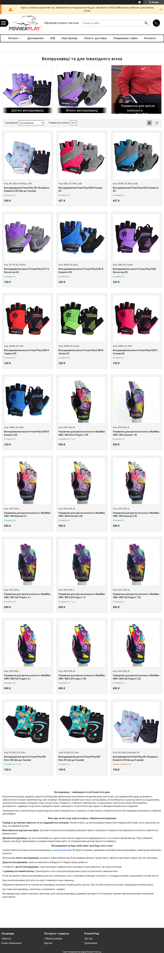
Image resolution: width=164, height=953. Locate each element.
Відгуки (48, 943)
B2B (52, 38)
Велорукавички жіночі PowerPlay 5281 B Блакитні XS (80, 271)
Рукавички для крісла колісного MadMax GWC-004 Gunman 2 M (81, 514)
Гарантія (6, 938)
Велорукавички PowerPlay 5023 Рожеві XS (80, 189)
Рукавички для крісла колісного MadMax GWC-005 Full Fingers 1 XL (136, 596)
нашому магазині (62, 850)
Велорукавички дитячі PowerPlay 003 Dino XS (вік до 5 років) (79, 758)
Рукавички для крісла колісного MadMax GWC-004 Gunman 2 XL (136, 514)
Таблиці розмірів (53, 938)
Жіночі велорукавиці (82, 110)
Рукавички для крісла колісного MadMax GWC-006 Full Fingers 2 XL (136, 677)
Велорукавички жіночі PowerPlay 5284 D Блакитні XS (26, 433)
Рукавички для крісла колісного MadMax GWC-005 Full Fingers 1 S (81, 596)
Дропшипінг (90, 943)
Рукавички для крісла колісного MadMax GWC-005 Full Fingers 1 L (27, 596)
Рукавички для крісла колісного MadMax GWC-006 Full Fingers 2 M (81, 677)
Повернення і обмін (125, 38)
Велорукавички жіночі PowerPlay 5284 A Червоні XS (26, 352)
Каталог (13, 38)
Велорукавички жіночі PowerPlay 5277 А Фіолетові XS (26, 271)
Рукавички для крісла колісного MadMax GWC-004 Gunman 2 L (27, 514)
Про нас (88, 938)
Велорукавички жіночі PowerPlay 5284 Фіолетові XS (134, 271)
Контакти (150, 38)
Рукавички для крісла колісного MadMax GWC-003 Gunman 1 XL (136, 433)
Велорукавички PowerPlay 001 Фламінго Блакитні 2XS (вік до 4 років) (26, 189)
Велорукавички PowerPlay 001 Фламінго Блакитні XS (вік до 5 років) (135, 758)
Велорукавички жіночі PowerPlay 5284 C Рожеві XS (135, 352)
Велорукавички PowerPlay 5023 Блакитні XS (135, 189)
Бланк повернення (12, 943)
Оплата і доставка (95, 38)
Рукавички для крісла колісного (138, 108)
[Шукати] (146, 23)
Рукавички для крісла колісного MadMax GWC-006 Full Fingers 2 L (27, 677)
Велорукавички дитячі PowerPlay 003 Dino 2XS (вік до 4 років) (25, 758)
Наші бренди (69, 38)
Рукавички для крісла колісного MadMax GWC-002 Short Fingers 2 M (81, 433)
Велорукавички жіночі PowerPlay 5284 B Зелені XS (80, 352)
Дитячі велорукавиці (27, 110)
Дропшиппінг (35, 38)
